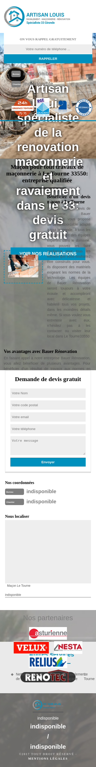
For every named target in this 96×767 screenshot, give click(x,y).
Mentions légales (48, 758)
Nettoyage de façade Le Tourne (37, 676)
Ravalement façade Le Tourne (79, 676)
